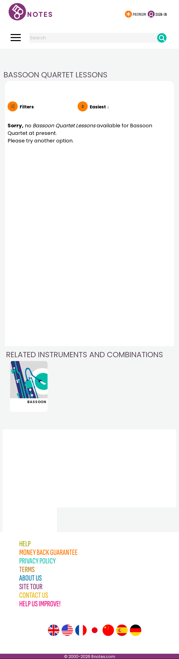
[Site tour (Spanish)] (122, 630)
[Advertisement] (89, 58)
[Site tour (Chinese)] (108, 630)
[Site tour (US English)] (67, 630)
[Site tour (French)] (81, 630)
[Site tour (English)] (53, 630)
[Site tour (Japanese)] (94, 630)
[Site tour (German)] (135, 630)
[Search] (162, 38)
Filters (27, 107)
